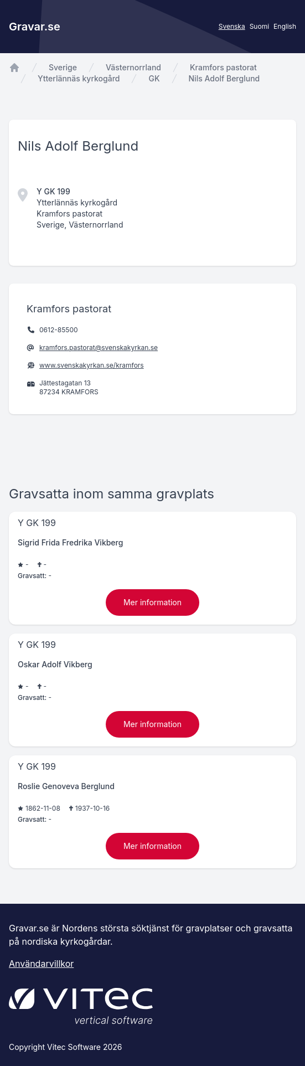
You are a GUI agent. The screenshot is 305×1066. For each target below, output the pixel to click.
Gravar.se (34, 26)
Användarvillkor (41, 963)
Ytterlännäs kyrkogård (79, 78)
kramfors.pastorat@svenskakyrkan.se (98, 347)
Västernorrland (133, 67)
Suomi (259, 26)
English (284, 26)
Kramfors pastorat (223, 67)
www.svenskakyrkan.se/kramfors (91, 365)
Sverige (63, 67)
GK (153, 78)
